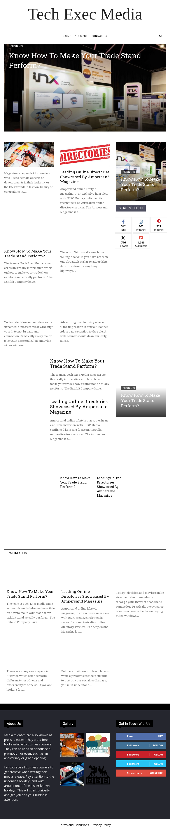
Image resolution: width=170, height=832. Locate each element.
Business (17, 46)
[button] (161, 36)
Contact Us (99, 36)
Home (67, 36)
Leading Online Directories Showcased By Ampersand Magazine (85, 176)
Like (160, 736)
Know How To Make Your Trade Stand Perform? (75, 60)
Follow (158, 745)
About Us (81, 36)
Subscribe (156, 773)
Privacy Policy (101, 825)
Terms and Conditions (74, 825)
